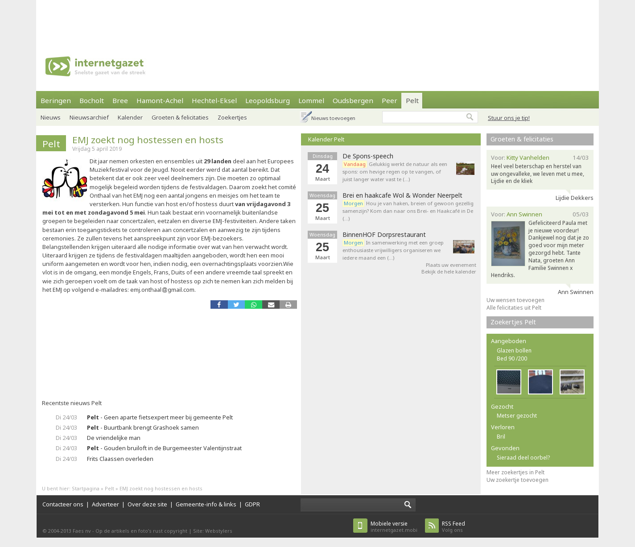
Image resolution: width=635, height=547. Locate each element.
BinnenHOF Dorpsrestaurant (384, 235)
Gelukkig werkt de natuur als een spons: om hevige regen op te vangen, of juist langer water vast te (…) (394, 171)
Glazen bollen (514, 350)
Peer (389, 100)
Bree (120, 100)
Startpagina (85, 488)
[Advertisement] (317, 20)
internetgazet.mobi (394, 526)
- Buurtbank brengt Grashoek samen (143, 427)
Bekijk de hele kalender (448, 271)
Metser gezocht (517, 415)
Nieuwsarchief (89, 117)
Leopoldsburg (267, 100)
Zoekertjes (232, 117)
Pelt (412, 100)
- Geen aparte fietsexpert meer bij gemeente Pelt (160, 417)
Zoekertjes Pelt (513, 322)
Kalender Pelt (326, 139)
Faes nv (82, 530)
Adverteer (105, 504)
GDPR (252, 504)
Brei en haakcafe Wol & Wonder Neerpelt (402, 195)
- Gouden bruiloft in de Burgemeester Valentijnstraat (164, 448)
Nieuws (51, 117)
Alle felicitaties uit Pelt (514, 307)
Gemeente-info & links (206, 504)
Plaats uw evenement (451, 264)
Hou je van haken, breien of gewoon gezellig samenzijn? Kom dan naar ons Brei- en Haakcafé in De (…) (408, 211)
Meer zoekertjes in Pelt (515, 472)
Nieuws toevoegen (333, 118)
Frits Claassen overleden (120, 459)
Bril (501, 436)
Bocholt (91, 100)
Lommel (311, 100)
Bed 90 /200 (512, 358)
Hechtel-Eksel (214, 100)
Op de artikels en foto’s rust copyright (141, 530)
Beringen (56, 100)
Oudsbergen (353, 100)
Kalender (130, 117)
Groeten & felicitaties (180, 117)
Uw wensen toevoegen (515, 300)
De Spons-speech (367, 156)
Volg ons (453, 526)
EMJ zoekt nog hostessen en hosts (147, 139)
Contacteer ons (62, 504)
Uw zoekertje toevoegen (517, 480)
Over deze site (147, 504)
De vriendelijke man (113, 438)
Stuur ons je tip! (509, 118)
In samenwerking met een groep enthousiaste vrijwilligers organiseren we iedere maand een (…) (393, 250)
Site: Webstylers (212, 530)
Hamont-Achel (159, 100)
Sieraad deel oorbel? (523, 457)
